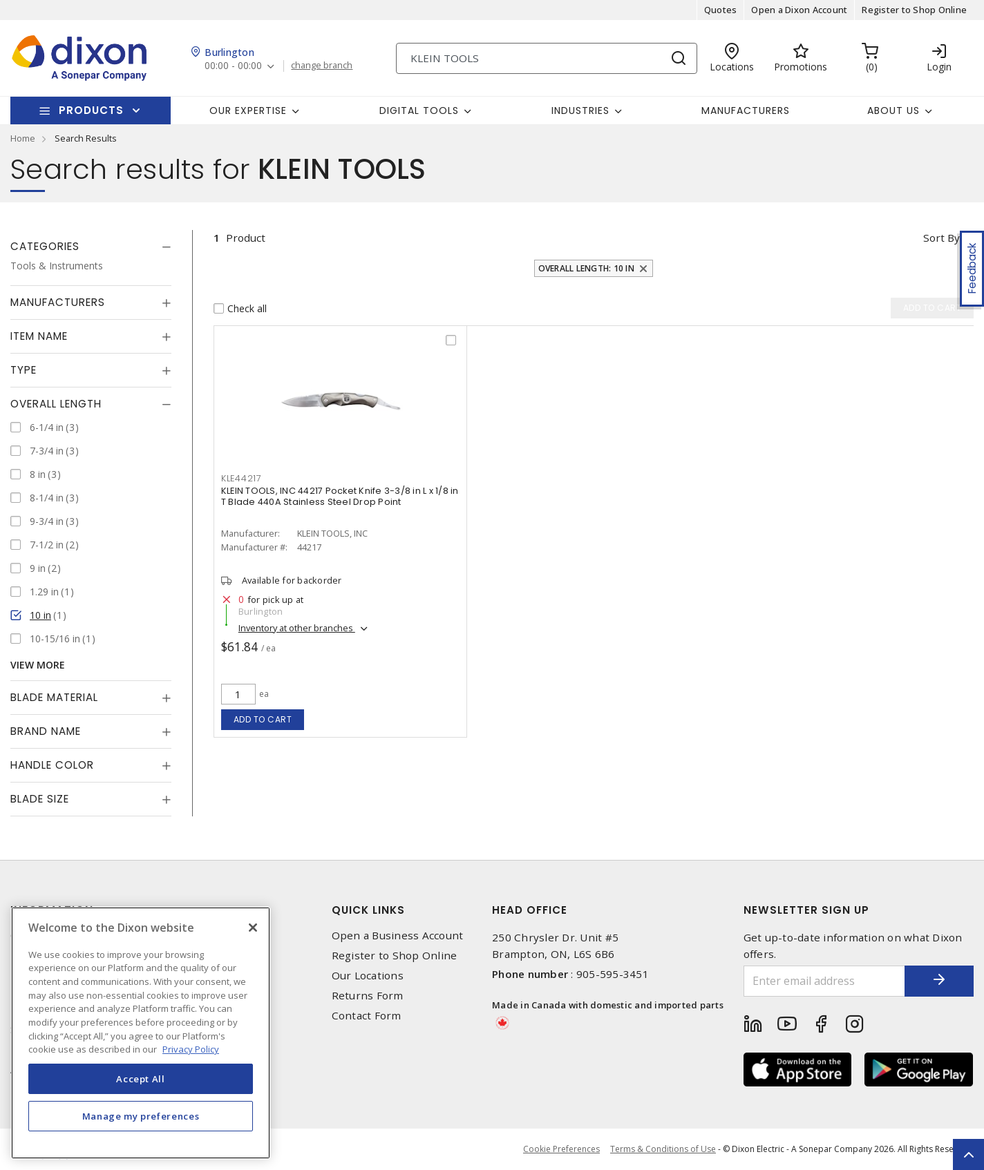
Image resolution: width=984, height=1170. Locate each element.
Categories (44, 246)
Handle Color (52, 765)
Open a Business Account (398, 935)
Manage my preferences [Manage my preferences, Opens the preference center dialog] (141, 1116)
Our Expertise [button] (248, 110)
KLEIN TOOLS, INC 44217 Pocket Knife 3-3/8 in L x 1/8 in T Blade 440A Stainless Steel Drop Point (340, 496)
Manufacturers (745, 110)
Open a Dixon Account (799, 9)
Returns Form (368, 995)
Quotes (720, 9)
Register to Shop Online (914, 9)
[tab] (90, 246)
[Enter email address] (825, 981)
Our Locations (368, 975)
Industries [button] (580, 110)
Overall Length (56, 403)
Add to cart (263, 719)
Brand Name (45, 731)
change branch (321, 65)
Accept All (140, 1079)
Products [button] (91, 110)
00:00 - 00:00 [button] (233, 66)
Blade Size (39, 799)
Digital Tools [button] (419, 110)
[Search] (546, 58)
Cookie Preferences (561, 1149)
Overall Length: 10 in (586, 268)
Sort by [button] (941, 237)
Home (22, 138)
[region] (140, 1033)
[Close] (253, 927)
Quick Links (368, 910)
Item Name (39, 336)
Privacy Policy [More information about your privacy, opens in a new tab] (190, 1049)
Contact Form (366, 1015)
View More (37, 664)
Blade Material (54, 697)
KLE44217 (241, 478)
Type (23, 370)
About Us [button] (893, 110)
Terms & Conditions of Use (663, 1149)
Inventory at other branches (296, 628)
